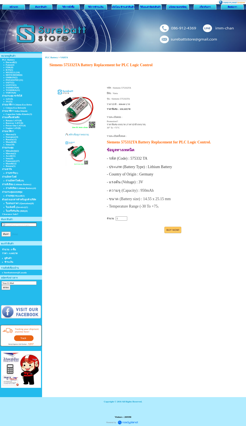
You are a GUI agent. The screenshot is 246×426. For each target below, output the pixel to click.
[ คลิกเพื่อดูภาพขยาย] (77, 134)
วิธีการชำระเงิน (95, 7)
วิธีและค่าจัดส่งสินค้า (150, 7)
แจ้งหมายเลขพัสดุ (177, 7)
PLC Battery (51, 57)
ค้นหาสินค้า (41, 7)
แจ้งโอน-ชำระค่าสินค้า (123, 7)
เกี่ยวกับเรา (205, 7)
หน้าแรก (13, 7)
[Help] (15, 234)
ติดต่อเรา (232, 7)
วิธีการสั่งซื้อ (68, 7)
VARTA (64, 57)
